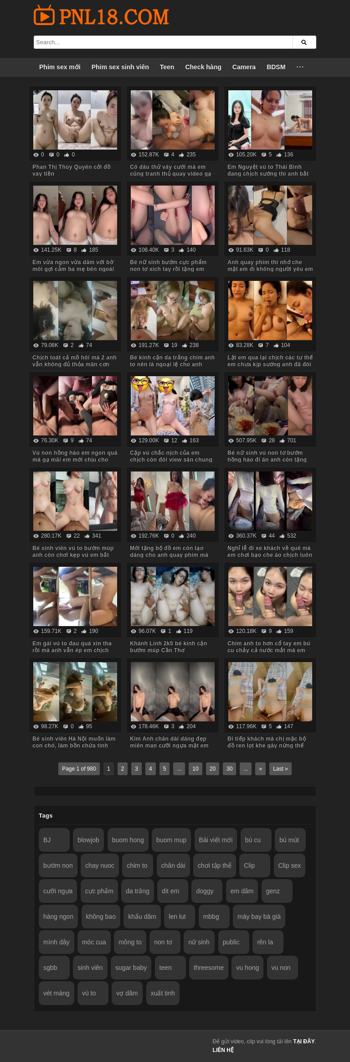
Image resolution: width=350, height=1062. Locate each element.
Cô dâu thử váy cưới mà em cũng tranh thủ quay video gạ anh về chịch (170, 174)
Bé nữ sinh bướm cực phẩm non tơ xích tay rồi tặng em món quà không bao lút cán (168, 269)
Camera (244, 67)
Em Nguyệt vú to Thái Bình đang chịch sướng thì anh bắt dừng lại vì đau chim (268, 174)
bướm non (58, 865)
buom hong (128, 840)
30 (229, 769)
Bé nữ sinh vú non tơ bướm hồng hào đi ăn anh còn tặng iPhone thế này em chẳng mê (267, 460)
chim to (137, 865)
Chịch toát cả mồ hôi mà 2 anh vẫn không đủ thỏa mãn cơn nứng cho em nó (74, 364)
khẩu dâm (142, 916)
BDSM (276, 67)
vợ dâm (127, 993)
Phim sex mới (60, 67)
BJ (47, 840)
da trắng (137, 891)
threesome (209, 967)
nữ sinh (198, 942)
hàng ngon (58, 916)
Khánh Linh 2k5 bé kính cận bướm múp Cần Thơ (168, 646)
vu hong (247, 967)
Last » (280, 769)
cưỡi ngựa (57, 891)
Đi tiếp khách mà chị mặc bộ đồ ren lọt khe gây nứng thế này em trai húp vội (266, 746)
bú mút (289, 840)
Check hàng (203, 67)
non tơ (163, 942)
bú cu (253, 840)
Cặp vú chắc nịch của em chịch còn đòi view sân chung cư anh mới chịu (171, 460)
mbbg (211, 916)
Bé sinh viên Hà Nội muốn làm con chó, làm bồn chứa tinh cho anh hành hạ (74, 746)
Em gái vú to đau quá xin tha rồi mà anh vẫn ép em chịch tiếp (72, 650)
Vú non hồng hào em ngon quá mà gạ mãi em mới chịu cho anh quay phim (74, 460)
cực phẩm (99, 891)
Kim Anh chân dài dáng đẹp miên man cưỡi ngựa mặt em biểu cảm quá (169, 746)
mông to (130, 942)
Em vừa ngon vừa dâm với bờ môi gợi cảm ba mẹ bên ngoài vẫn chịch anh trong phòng (73, 269)
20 (213, 769)
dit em (170, 891)
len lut (177, 916)
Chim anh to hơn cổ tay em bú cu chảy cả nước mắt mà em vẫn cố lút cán (268, 650)
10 (195, 769)
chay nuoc (99, 865)
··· (300, 67)
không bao (101, 916)
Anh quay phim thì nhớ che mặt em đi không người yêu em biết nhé (270, 269)
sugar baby (131, 967)
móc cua (94, 942)
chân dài (173, 865)
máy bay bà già (259, 916)
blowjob (88, 840)
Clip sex (289, 865)
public (231, 942)
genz (273, 891)
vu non (281, 967)
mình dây (56, 942)
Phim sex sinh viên (120, 67)
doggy (204, 891)
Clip (249, 865)
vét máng (56, 993)
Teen (167, 67)
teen (166, 967)
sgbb (50, 967)
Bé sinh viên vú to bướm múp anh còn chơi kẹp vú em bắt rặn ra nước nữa (72, 555)
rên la (265, 942)
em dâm (242, 891)
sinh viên (90, 967)
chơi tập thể (215, 865)
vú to (89, 993)
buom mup (171, 840)
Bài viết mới (216, 840)
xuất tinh (163, 993)
